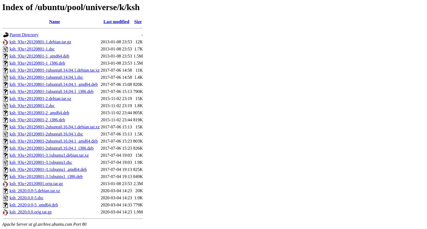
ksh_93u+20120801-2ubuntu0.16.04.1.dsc (46, 134)
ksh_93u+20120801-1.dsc (32, 49)
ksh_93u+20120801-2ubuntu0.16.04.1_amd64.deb (54, 141)
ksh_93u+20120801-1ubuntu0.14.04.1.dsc (46, 77)
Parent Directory (24, 34)
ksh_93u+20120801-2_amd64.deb (39, 112)
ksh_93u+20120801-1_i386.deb (37, 63)
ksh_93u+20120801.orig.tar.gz (36, 183)
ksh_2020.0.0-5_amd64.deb (34, 205)
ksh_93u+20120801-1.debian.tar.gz (40, 42)
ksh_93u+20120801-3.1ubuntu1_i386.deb (46, 176)
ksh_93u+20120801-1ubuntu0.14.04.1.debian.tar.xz (55, 70)
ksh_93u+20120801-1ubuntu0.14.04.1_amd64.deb (54, 84)
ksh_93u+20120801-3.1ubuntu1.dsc (41, 162)
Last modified (116, 21)
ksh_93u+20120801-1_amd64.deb (39, 56)
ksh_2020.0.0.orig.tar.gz (31, 212)
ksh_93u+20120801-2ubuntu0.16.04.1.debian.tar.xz (55, 127)
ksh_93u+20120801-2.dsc (32, 105)
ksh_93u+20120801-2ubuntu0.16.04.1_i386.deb (52, 148)
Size (138, 21)
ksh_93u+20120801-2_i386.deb (37, 119)
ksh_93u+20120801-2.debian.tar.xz (40, 98)
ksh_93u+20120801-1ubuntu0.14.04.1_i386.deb (52, 91)
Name (54, 21)
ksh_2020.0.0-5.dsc (27, 197)
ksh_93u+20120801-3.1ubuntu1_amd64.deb (48, 169)
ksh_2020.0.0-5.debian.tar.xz (35, 190)
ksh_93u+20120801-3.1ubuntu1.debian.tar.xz (49, 155)
